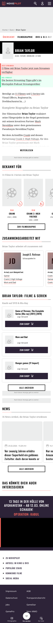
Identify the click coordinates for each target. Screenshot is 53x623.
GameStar (31, 604)
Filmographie (25, 36)
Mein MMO (32, 611)
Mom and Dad (10, 282)
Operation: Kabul (26, 514)
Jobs (8, 604)
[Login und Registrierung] (42, 3)
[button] (12, 619)
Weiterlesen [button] (26, 150)
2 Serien (35, 93)
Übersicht (9, 36)
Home (4, 30)
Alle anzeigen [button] (26, 387)
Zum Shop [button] (26, 323)
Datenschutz (12, 598)
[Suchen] (35, 3)
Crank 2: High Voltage (27, 138)
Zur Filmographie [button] (26, 226)
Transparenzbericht (36, 598)
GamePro (10, 611)
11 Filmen (20, 93)
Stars (12, 30)
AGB (29, 591)
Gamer (7, 275)
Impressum (11, 591)
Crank (26, 135)
